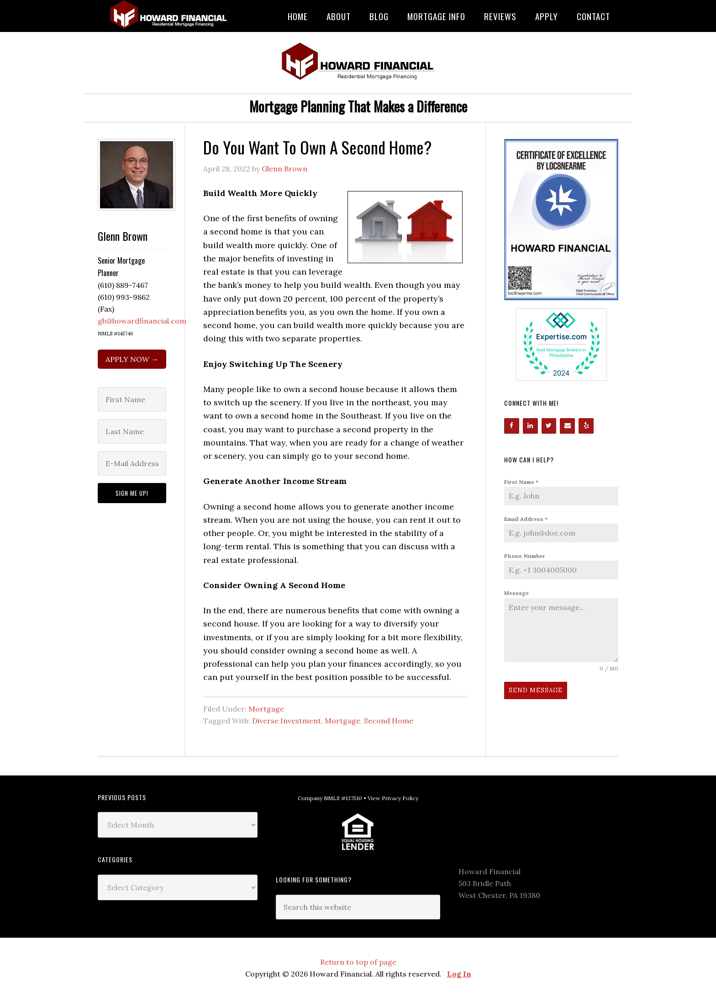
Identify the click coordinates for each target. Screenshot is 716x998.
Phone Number (524, 555)
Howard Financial (171, 15)
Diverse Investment (286, 720)
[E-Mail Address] (132, 463)
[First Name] (132, 399)
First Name (521, 481)
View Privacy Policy (393, 798)
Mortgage (266, 708)
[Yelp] (586, 426)
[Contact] (567, 426)
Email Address (526, 518)
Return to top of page (358, 961)
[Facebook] (511, 426)
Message (516, 592)
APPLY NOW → (131, 359)
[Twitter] (549, 426)
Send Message (536, 690)
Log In (459, 973)
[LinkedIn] (530, 426)
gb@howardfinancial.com (142, 320)
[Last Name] (132, 431)
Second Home (388, 720)
